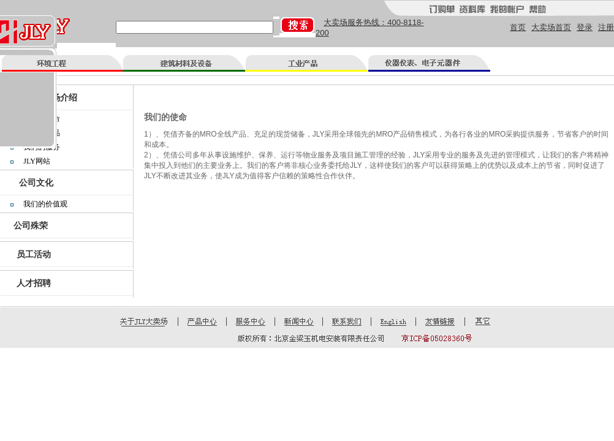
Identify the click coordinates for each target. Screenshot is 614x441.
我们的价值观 (45, 204)
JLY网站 (36, 161)
